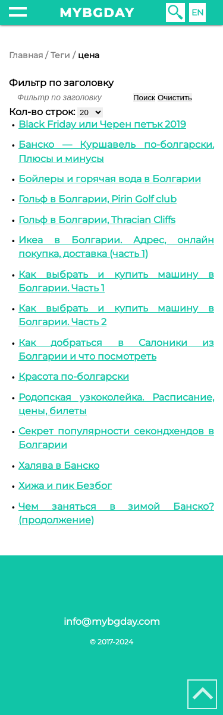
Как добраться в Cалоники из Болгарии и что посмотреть (116, 349)
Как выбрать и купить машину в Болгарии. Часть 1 (116, 281)
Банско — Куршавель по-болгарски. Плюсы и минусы (116, 151)
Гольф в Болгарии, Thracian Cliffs (96, 219)
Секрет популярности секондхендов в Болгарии (116, 437)
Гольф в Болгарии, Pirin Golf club (97, 199)
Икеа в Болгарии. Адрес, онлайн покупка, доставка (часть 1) (116, 246)
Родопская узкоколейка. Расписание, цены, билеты (116, 404)
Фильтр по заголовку (61, 82)
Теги (60, 55)
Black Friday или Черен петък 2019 (102, 124)
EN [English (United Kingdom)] (197, 12)
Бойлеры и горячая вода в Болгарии (109, 179)
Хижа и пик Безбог (65, 485)
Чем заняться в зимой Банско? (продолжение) (116, 513)
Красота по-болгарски (73, 376)
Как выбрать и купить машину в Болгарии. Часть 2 (116, 315)
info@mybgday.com (112, 621)
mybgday (97, 12)
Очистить (175, 97)
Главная (26, 55)
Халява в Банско (58, 465)
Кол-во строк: (43, 111)
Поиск (144, 97)
